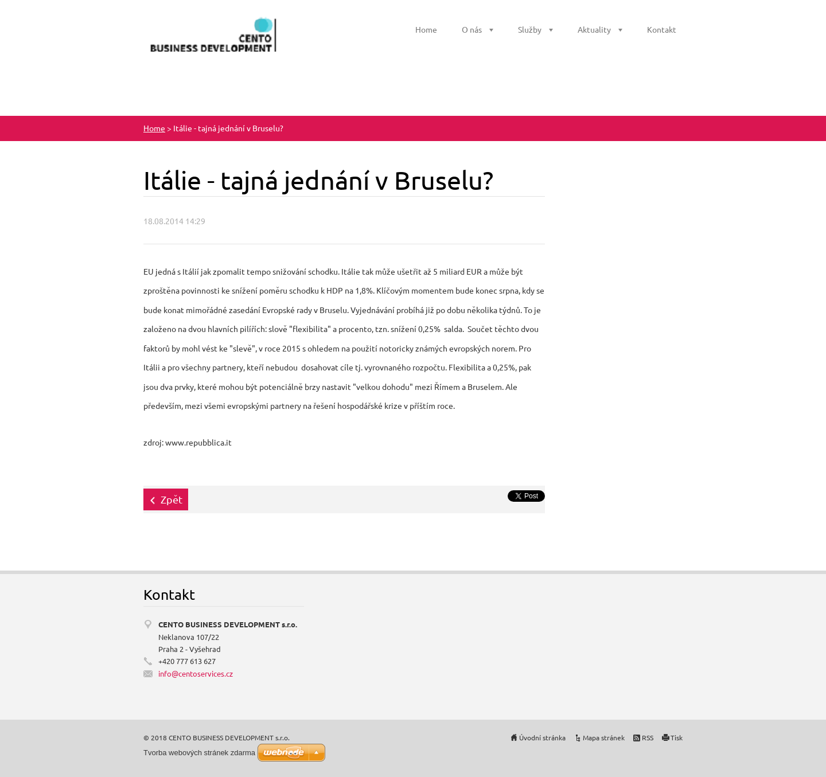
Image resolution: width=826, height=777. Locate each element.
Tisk (677, 737)
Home (426, 29)
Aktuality (594, 29)
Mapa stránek (604, 737)
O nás (472, 29)
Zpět (171, 499)
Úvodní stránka (542, 737)
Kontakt (661, 29)
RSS (647, 737)
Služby (529, 29)
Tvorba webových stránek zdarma (199, 752)
